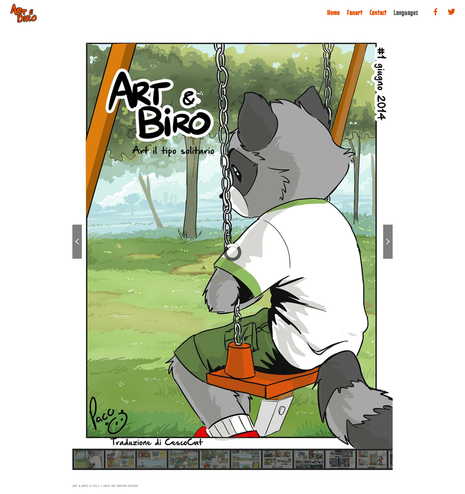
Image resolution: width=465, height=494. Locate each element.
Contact (378, 14)
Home (333, 14)
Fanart (354, 14)
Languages (406, 14)
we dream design (124, 486)
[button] (77, 242)
